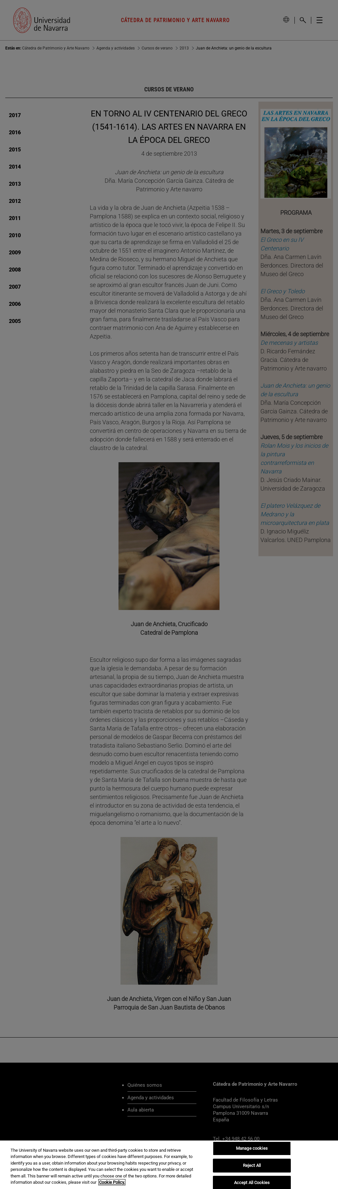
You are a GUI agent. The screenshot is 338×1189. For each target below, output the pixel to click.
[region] (169, 1165)
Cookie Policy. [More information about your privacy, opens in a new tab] (112, 1182)
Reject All (252, 1165)
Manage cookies (252, 1148)
